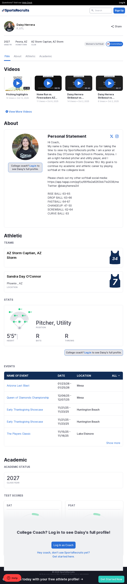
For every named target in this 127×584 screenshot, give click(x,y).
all (116, 375)
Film (7, 56)
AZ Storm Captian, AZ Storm (24, 255)
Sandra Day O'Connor (24, 276)
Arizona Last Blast (18, 385)
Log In (122, 2)
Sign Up (119, 10)
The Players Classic (19, 433)
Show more (113, 443)
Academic (45, 56)
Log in (32, 165)
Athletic (30, 56)
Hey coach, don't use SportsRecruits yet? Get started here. (63, 554)
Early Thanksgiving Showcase (25, 409)
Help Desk (27, 2)
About (17, 56)
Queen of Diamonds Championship (28, 397)
